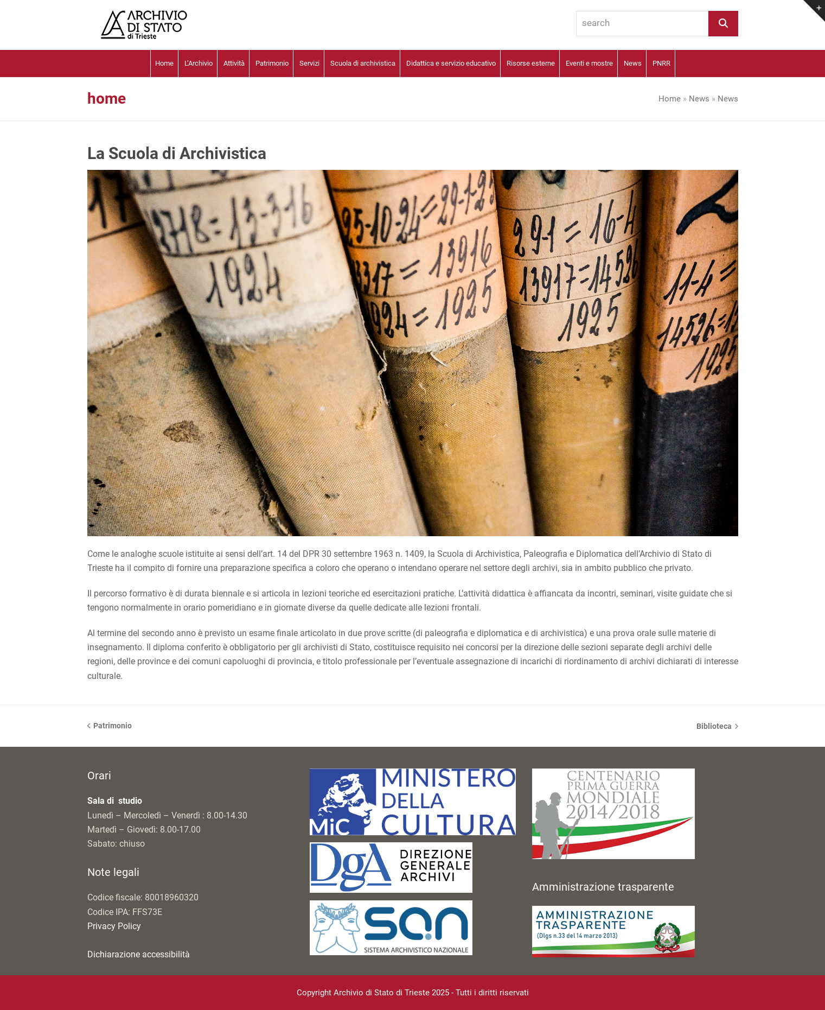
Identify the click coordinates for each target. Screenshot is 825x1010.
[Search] (723, 23)
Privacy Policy (114, 926)
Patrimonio (109, 726)
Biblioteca (717, 727)
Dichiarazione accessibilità (138, 954)
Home (669, 99)
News (699, 99)
